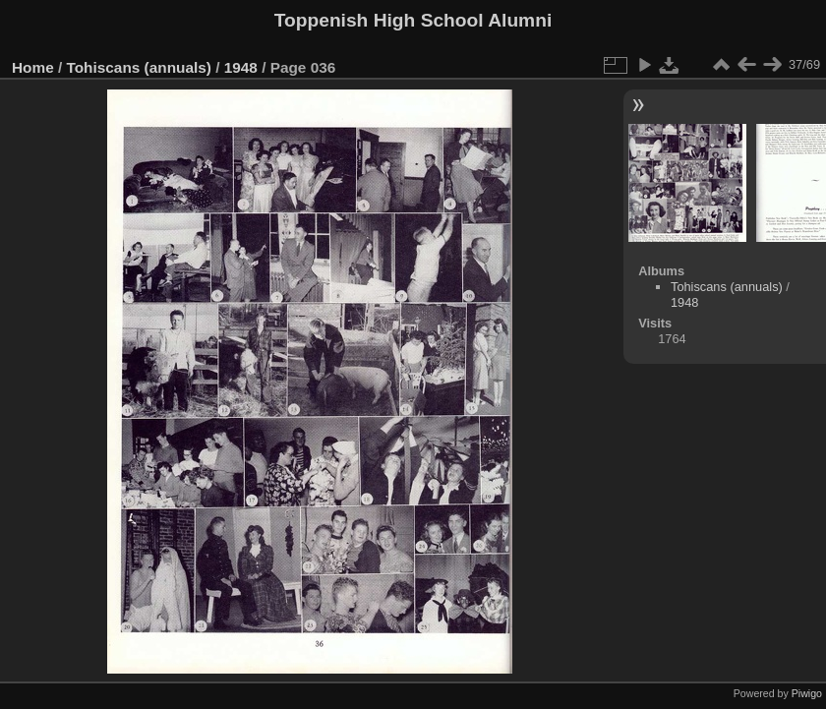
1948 (241, 67)
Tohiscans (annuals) (139, 67)
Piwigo (807, 693)
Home (33, 67)
